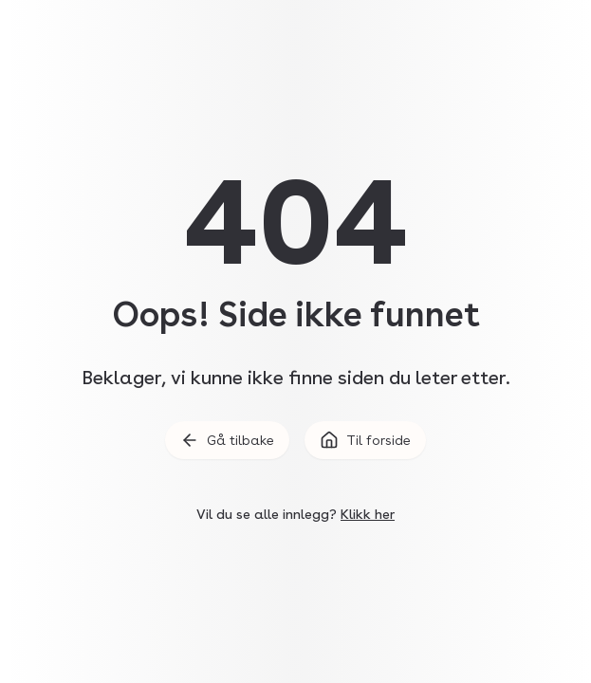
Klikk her (368, 514)
